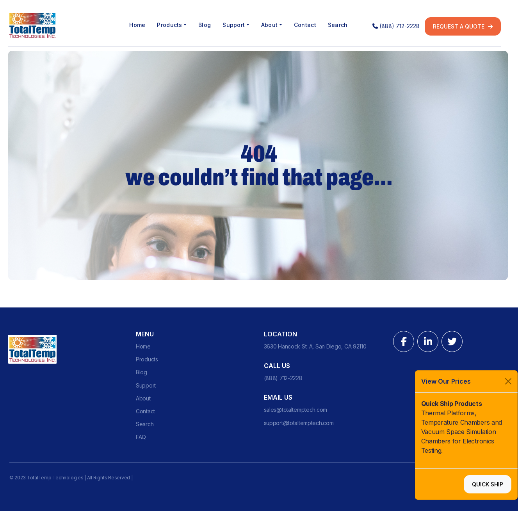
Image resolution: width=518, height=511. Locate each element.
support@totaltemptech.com (299, 423)
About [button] (269, 24)
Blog (204, 24)
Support (146, 385)
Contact (305, 24)
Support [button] (234, 24)
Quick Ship (487, 484)
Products (147, 359)
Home (137, 24)
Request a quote (463, 26)
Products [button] (169, 24)
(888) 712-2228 (396, 26)
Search (338, 24)
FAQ (141, 437)
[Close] (508, 381)
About (143, 398)
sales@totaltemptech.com (296, 409)
